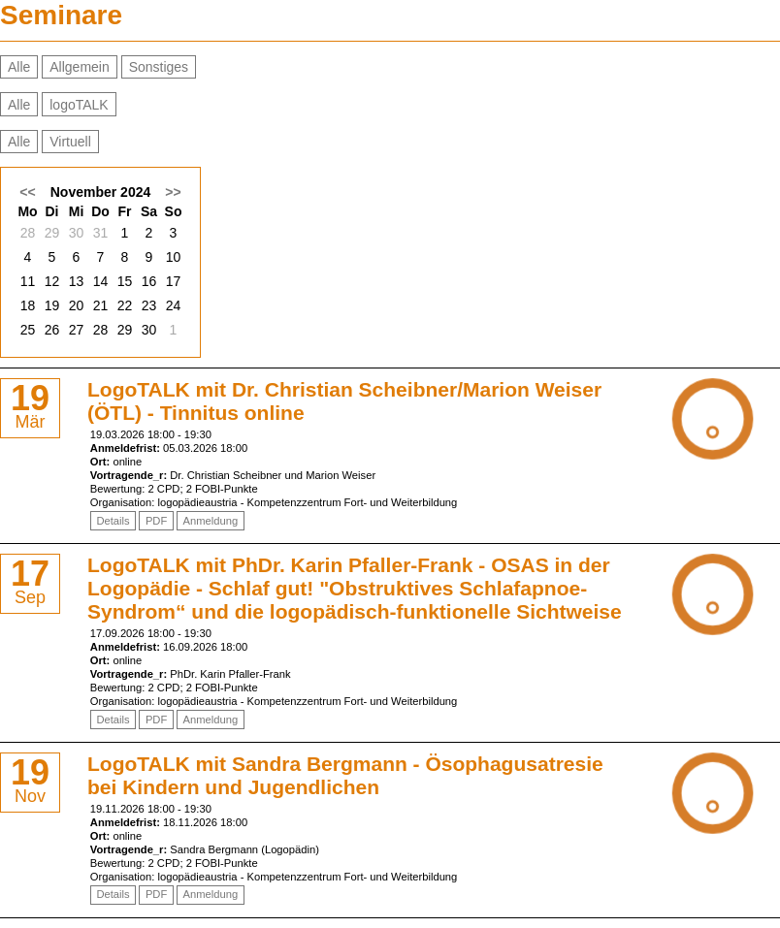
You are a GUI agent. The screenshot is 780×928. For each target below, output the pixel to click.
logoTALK (78, 104)
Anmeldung (211, 521)
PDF (156, 521)
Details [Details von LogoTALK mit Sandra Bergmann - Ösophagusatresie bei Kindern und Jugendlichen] (112, 894)
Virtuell (70, 141)
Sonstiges (158, 67)
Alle (19, 67)
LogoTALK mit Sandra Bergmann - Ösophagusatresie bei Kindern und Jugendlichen (345, 775)
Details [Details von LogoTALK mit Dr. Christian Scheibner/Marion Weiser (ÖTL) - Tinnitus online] (112, 521)
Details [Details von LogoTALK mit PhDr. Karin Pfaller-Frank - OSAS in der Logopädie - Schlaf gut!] (112, 719)
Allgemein (79, 67)
